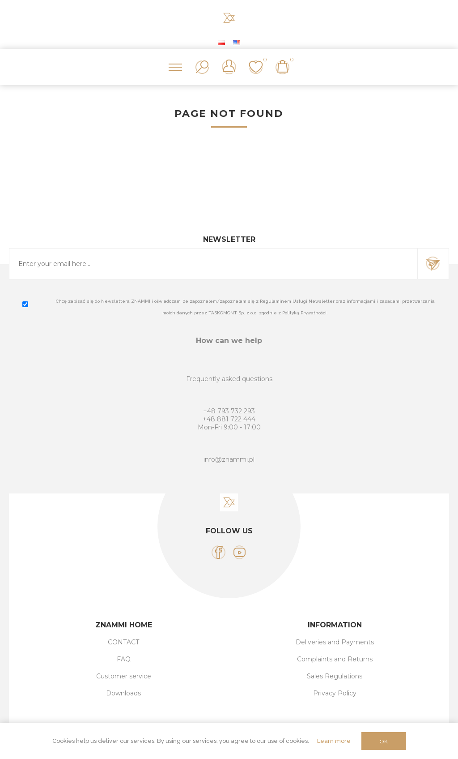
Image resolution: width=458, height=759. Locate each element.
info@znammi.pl (229, 459)
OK (383, 741)
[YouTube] (239, 552)
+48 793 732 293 (229, 411)
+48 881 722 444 (229, 419)
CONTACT (123, 642)
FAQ (124, 659)
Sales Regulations (334, 676)
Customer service (123, 676)
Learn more (334, 741)
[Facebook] (218, 552)
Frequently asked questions (229, 379)
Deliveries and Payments (335, 642)
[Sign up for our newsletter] (213, 264)
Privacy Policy (334, 693)
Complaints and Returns (335, 659)
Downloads (123, 693)
